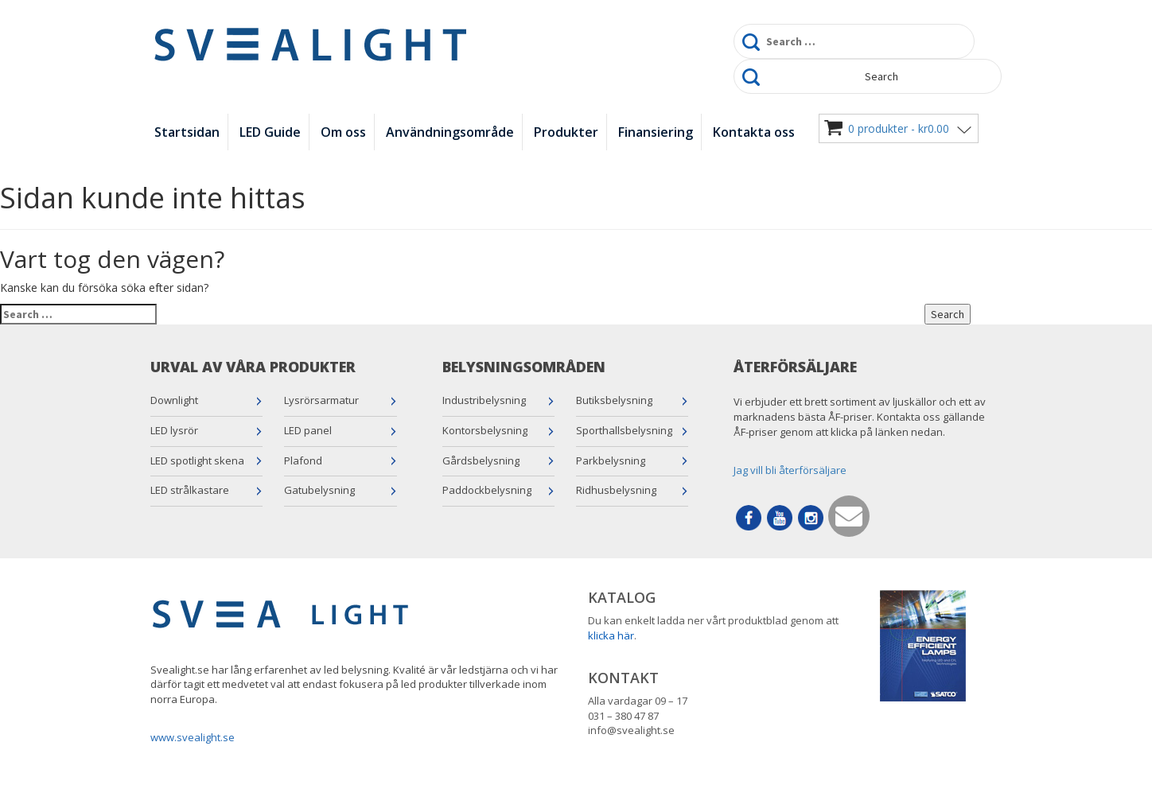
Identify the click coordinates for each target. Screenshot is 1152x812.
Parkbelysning (610, 460)
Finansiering (655, 132)
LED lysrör (174, 430)
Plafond (303, 460)
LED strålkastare (189, 490)
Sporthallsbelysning (624, 430)
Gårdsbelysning (481, 460)
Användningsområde (450, 132)
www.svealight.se (192, 737)
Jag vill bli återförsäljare (790, 470)
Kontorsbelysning (484, 430)
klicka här (611, 635)
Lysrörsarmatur (321, 400)
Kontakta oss (754, 132)
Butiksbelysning (614, 400)
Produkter (566, 132)
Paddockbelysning (486, 490)
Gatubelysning (319, 490)
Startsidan (187, 132)
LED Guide (270, 132)
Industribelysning (484, 400)
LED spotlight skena (197, 460)
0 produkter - (898, 128)
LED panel (308, 430)
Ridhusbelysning (616, 490)
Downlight (174, 400)
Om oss (343, 132)
